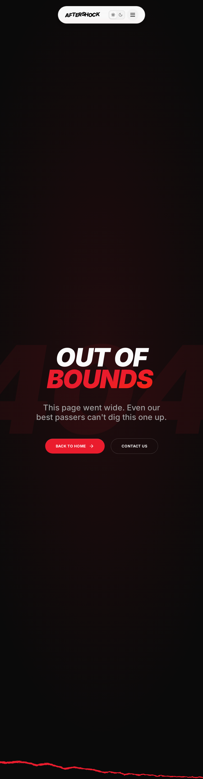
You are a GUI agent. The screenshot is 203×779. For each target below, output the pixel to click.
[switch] (117, 15)
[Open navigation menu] (133, 15)
